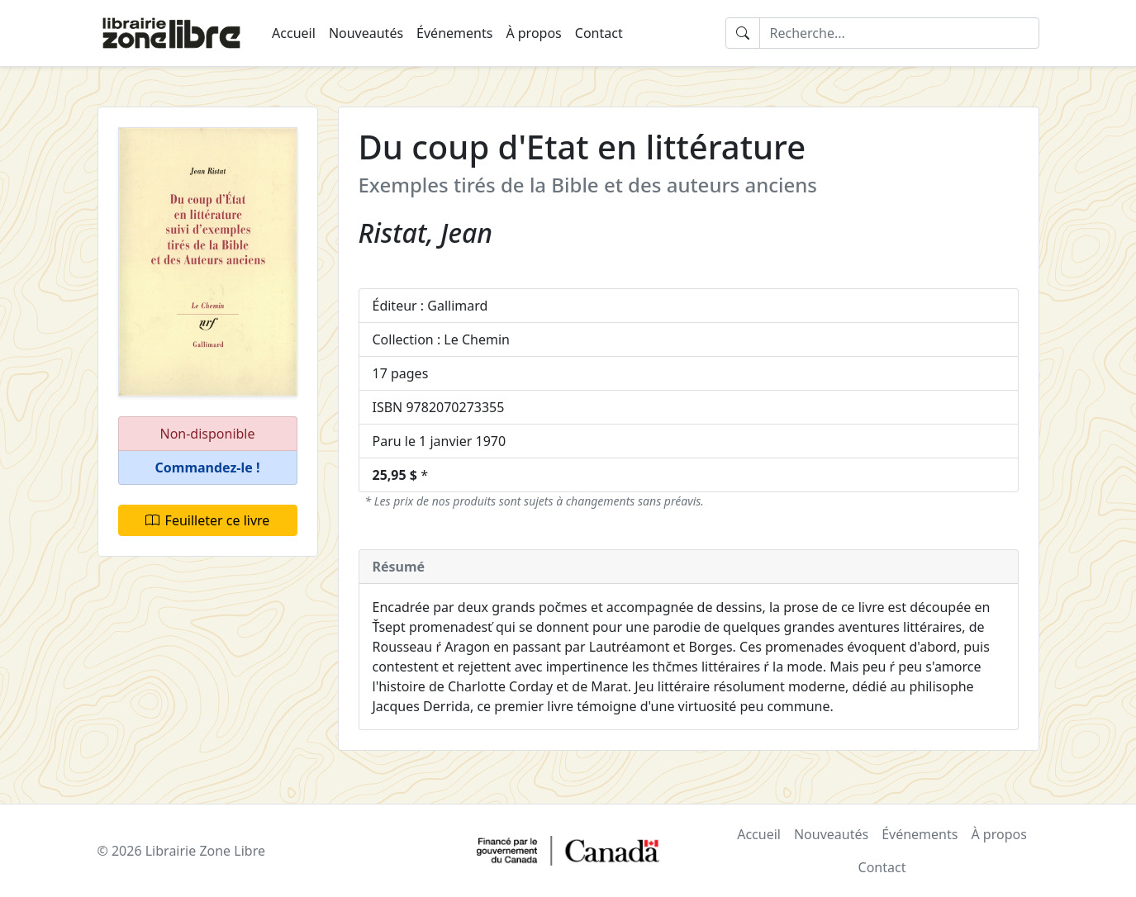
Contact (599, 33)
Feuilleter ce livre (207, 520)
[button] (207, 468)
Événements (454, 33)
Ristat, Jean (426, 232)
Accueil (294, 33)
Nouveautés (366, 33)
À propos (533, 33)
